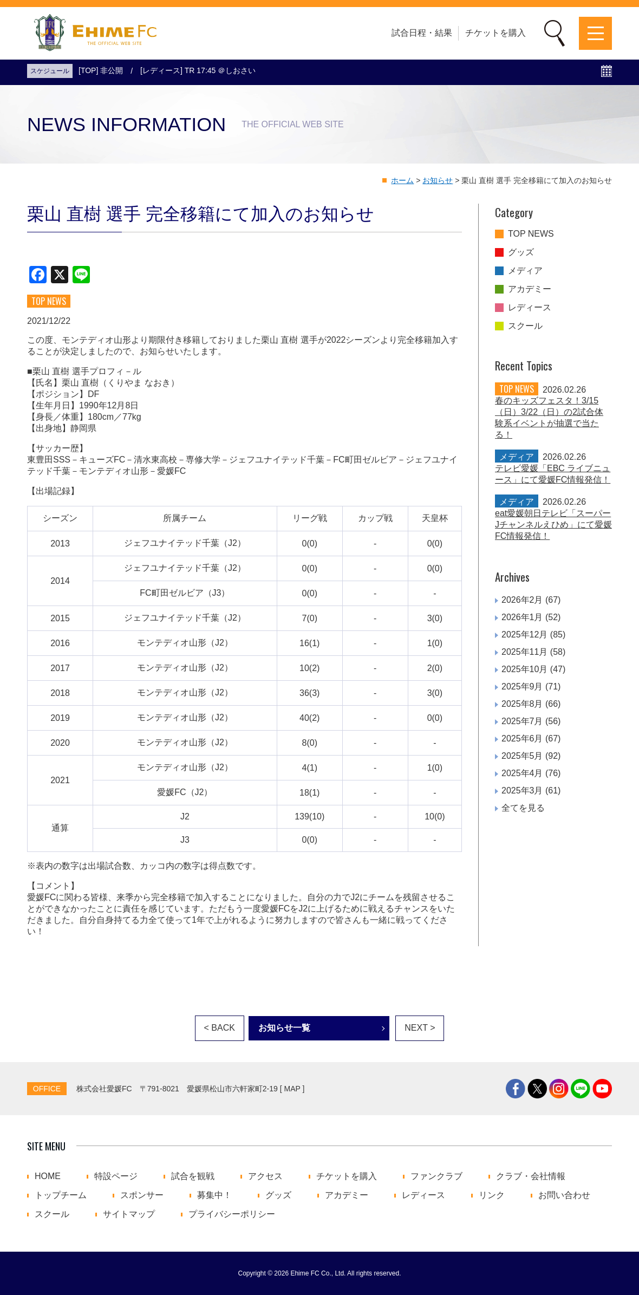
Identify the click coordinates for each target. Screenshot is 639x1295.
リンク (492, 1195)
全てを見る (523, 807)
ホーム (402, 180)
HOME (48, 1176)
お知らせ (437, 180)
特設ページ (116, 1176)
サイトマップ (129, 1214)
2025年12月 (524, 634)
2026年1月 (522, 617)
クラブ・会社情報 (530, 1176)
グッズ (521, 252)
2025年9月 (522, 686)
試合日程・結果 (422, 32)
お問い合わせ (564, 1195)
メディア (525, 270)
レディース (529, 307)
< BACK (219, 1027)
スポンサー (142, 1195)
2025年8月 (522, 703)
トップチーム (61, 1195)
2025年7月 (522, 721)
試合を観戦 (192, 1176)
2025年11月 (524, 651)
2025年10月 (524, 669)
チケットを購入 (495, 32)
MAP (292, 1088)
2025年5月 (522, 755)
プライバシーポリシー (231, 1214)
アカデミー (529, 289)
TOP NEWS (531, 234)
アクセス (265, 1176)
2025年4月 (522, 773)
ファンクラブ (436, 1176)
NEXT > (420, 1027)
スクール (525, 326)
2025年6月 (522, 738)
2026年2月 (522, 599)
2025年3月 (522, 790)
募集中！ (214, 1195)
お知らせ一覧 (284, 1027)
